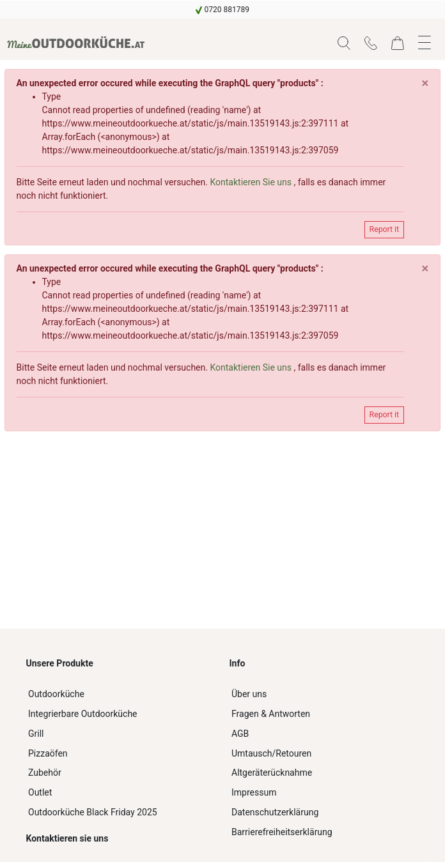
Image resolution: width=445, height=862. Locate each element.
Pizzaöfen (48, 753)
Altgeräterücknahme (271, 772)
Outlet (40, 792)
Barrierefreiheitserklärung (281, 832)
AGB (240, 733)
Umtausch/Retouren (271, 753)
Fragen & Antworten (270, 714)
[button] (344, 43)
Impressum (253, 792)
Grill (36, 733)
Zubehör (44, 772)
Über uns (249, 694)
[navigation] (222, 9)
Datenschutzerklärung (274, 812)
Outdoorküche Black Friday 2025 (92, 812)
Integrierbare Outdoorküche (82, 714)
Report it (384, 229)
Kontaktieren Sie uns (251, 182)
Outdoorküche (56, 694)
